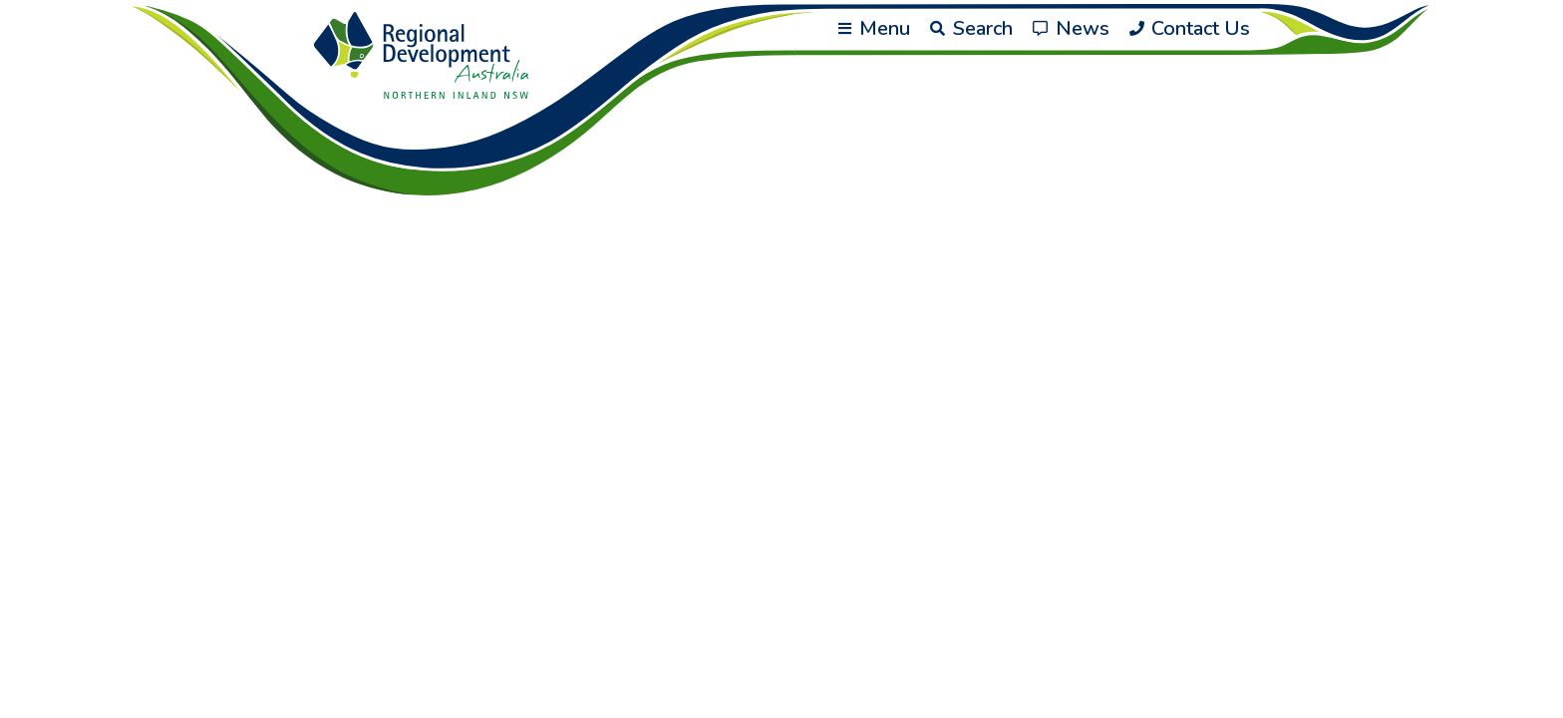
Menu (874, 28)
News (1071, 28)
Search (971, 28)
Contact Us (1189, 28)
